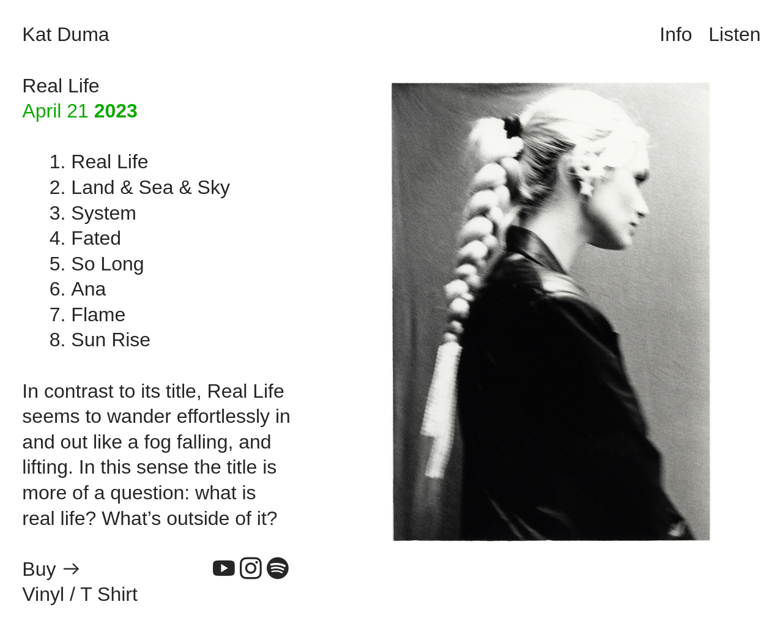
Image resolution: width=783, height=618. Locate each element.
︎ (71, 569)
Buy (39, 569)
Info (675, 34)
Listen (734, 34)
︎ (277, 569)
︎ (250, 569)
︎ (223, 569)
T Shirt (109, 594)
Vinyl (43, 594)
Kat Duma (65, 34)
